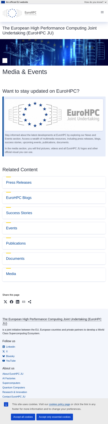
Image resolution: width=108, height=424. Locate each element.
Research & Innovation (14, 392)
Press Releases (19, 182)
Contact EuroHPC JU (13, 396)
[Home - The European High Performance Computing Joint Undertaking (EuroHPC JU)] (19, 13)
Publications (16, 243)
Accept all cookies (23, 417)
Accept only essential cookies (55, 417)
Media (11, 274)
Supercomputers (11, 383)
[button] (5, 301)
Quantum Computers (13, 387)
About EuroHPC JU (12, 374)
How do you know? (95, 2)
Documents (15, 258)
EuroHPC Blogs (19, 198)
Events (11, 228)
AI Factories (8, 378)
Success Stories (19, 213)
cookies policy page (59, 404)
